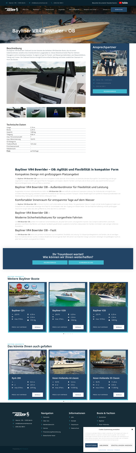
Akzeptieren (91, 445)
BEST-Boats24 (24, 449)
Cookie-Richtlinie (102, 449)
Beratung (119, 9)
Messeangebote (74, 9)
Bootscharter (50, 9)
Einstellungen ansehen (121, 445)
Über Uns (26, 9)
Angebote (61, 9)
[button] (132, 429)
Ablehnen (104, 445)
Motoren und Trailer (91, 9)
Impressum (117, 449)
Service (106, 9)
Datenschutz (110, 449)
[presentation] (10, 76)
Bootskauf (37, 9)
